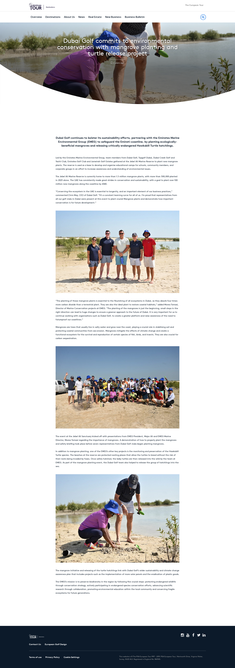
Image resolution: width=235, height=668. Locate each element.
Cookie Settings (71, 657)
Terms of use (35, 657)
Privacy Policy (52, 657)
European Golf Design (56, 644)
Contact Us (35, 644)
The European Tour (194, 5)
